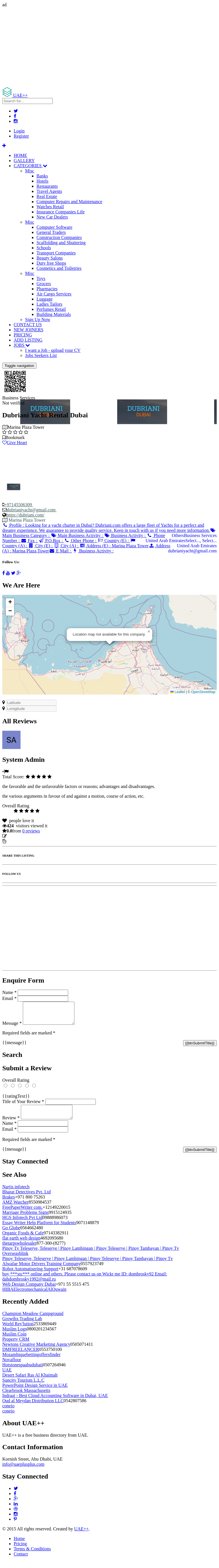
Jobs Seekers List (41, 355)
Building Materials (53, 314)
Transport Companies (56, 252)
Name (9, 992)
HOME (20, 155)
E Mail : (60, 550)
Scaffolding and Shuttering (61, 242)
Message (12, 1027)
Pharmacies (47, 288)
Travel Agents (49, 191)
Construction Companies (59, 237)
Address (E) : (114, 545)
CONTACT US (28, 324)
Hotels (42, 181)
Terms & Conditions (32, 1555)
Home (19, 1545)
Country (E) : (114, 540)
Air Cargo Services (53, 293)
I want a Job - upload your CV (52, 350)
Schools (43, 247)
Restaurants (47, 186)
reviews (31, 830)
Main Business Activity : (77, 535)
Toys (40, 278)
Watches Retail (50, 206)
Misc (29, 170)
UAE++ (81, 1535)
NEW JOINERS (28, 329)
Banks (42, 175)
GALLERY (24, 160)
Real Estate (46, 196)
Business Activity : (125, 535)
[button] (148, 631)
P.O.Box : (51, 540)
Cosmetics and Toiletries (59, 268)
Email (9, 998)
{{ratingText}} (16, 1100)
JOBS (22, 345)
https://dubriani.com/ (25, 515)
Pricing (20, 1550)
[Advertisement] (109, 47)
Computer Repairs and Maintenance (69, 201)
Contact (21, 1560)
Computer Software (54, 227)
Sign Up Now (37, 319)
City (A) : (67, 545)
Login (19, 130)
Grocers (43, 283)
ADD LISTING (28, 340)
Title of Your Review (23, 1105)
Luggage (44, 299)
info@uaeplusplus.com (23, 1471)
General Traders (51, 232)
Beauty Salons (49, 258)
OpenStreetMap (203, 692)
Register (21, 136)
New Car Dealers (52, 217)
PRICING (23, 334)
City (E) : (41, 545)
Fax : (29, 540)
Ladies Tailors (49, 304)
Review (11, 1124)
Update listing (21, 836)
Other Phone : (80, 540)
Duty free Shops (51, 263)
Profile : (106, 528)
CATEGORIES (30, 165)
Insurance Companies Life (60, 211)
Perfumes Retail (51, 309)
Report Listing (19, 841)
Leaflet (177, 692)
